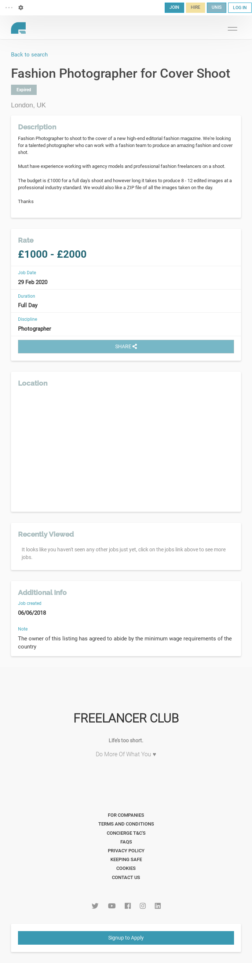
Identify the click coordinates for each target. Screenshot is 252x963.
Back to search (29, 54)
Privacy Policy (126, 850)
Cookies (126, 868)
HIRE (195, 7)
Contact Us (126, 877)
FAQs (126, 842)
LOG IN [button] (240, 7)
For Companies (126, 815)
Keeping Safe (126, 859)
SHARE (126, 346)
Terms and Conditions (126, 824)
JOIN (174, 7)
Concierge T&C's (126, 833)
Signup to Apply (126, 938)
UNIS (217, 7)
